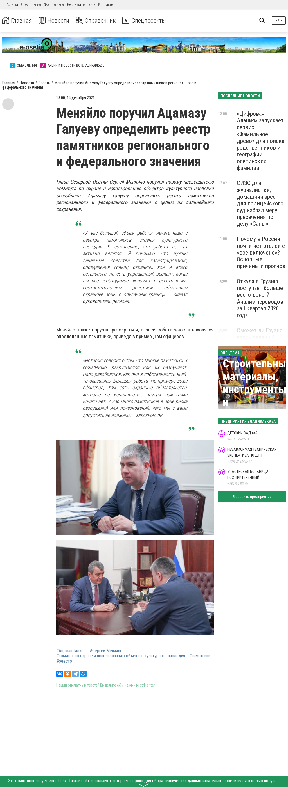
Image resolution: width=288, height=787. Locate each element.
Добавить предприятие (252, 496)
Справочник (99, 20)
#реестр (64, 661)
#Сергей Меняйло (106, 650)
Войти (279, 20)
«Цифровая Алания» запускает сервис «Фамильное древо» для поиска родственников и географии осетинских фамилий (260, 140)
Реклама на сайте (81, 4)
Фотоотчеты (54, 4)
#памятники (199, 655)
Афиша (12, 4)
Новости (56, 20)
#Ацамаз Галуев (71, 650)
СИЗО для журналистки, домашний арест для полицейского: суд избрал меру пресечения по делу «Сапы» (261, 203)
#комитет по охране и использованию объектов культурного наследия (120, 655)
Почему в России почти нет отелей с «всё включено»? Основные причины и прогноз (261, 252)
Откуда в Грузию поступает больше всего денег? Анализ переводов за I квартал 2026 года (260, 298)
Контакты (106, 4)
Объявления (31, 4)
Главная (17, 20)
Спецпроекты (150, 20)
